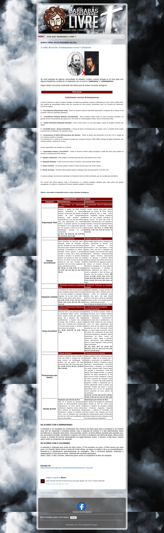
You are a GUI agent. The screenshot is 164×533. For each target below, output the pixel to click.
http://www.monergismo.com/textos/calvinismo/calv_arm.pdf (66, 468)
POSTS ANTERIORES (115, 492)
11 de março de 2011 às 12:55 (57, 484)
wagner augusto (53, 477)
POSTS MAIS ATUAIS (49, 492)
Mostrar (73, 517)
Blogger (94, 524)
